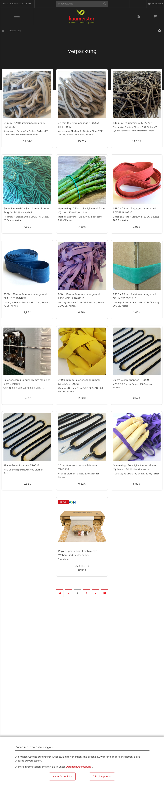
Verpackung (15, 30)
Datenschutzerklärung (78, 766)
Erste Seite (60, 594)
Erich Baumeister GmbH (17, 3)
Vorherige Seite (68, 594)
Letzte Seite (104, 594)
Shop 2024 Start (3, 30)
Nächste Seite (95, 594)
